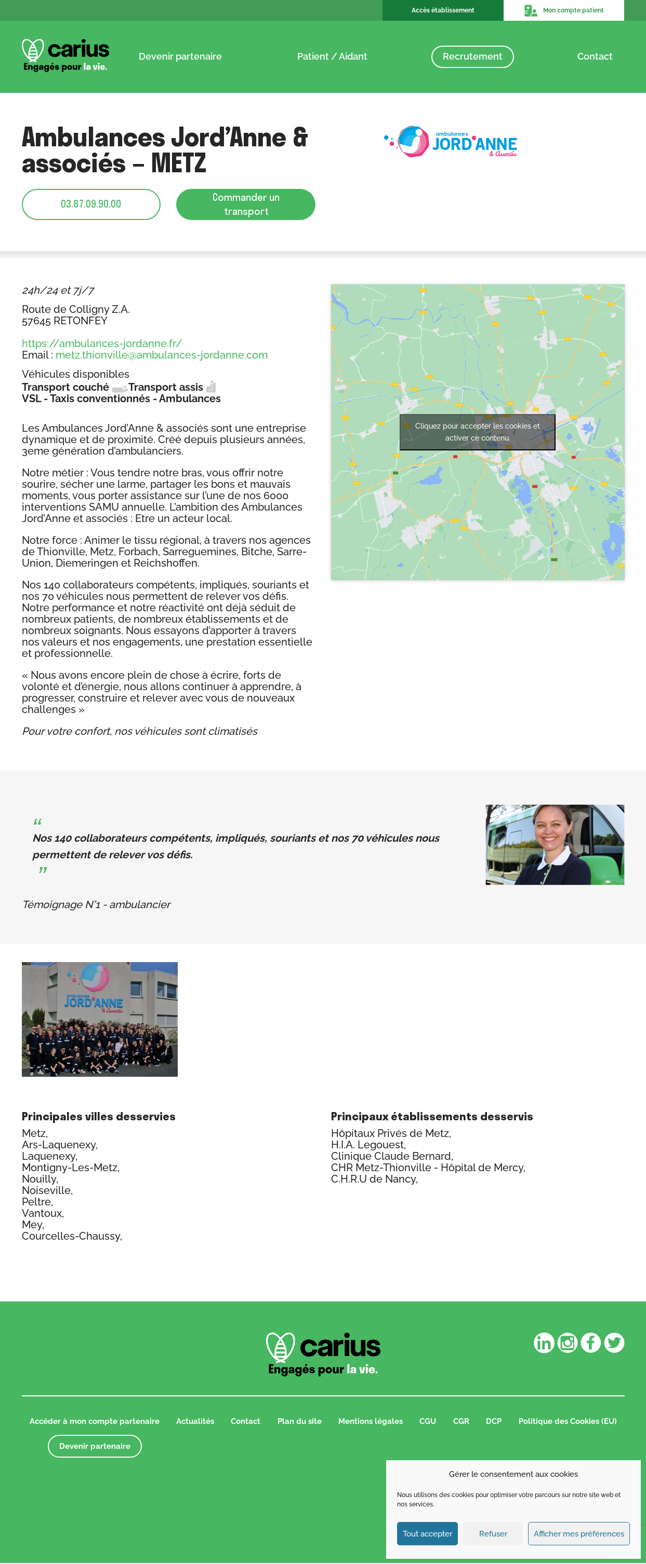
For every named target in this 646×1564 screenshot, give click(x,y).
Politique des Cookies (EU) (568, 1421)
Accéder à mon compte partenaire (95, 1421)
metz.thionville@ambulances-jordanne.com (162, 355)
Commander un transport (246, 204)
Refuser (493, 1534)
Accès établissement (443, 10)
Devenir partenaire (180, 56)
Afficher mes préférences (579, 1534)
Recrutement (473, 56)
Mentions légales (370, 1421)
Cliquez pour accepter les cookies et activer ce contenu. (477, 432)
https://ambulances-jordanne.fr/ (102, 344)
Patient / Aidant (332, 56)
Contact (595, 56)
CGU (427, 1421)
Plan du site (300, 1421)
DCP (494, 1421)
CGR (461, 1421)
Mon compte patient (564, 10)
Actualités (195, 1421)
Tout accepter (427, 1534)
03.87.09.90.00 (91, 204)
